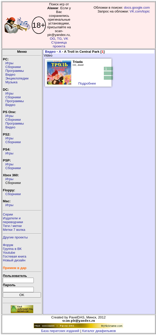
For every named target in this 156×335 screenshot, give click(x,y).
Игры (9, 63)
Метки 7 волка (14, 230)
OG (52, 39)
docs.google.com (137, 7)
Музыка (11, 82)
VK (66, 39)
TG (59, 39)
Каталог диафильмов (99, 331)
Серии (8, 214)
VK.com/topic (140, 11)
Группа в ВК (12, 249)
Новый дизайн (14, 260)
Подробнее (87, 83)
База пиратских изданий (60, 331)
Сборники (13, 67)
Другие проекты (15, 237)
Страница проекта (59, 44)
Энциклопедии (16, 78)
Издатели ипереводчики (13, 220)
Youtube (9, 252)
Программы (14, 71)
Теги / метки (12, 226)
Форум (8, 245)
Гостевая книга (14, 256)
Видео (10, 74)
